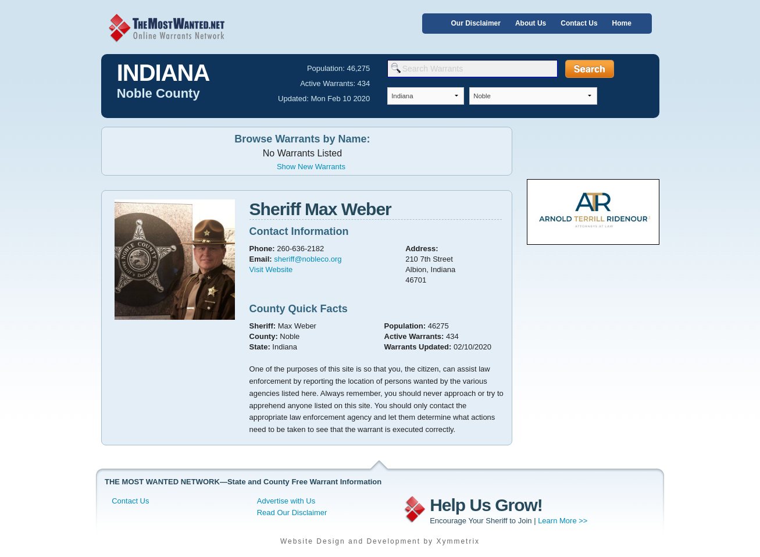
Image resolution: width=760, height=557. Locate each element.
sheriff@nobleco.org (307, 259)
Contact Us (579, 23)
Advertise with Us (286, 501)
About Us (530, 23)
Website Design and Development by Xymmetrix (380, 541)
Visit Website (271, 269)
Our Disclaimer (476, 23)
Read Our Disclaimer (292, 512)
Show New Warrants (311, 166)
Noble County (158, 93)
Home (621, 23)
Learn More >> (562, 520)
